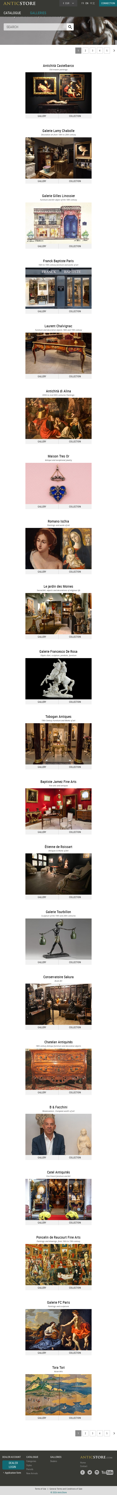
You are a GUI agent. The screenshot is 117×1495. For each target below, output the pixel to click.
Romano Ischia (58, 521)
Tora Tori (58, 1367)
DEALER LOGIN (13, 1465)
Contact (83, 1466)
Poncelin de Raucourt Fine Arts (58, 1237)
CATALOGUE (12, 12)
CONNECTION (108, 3)
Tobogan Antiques (58, 716)
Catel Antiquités (58, 1172)
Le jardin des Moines (58, 586)
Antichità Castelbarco (58, 65)
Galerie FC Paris (58, 1302)
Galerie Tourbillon (58, 911)
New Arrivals (32, 1473)
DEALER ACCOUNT (11, 1457)
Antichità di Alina (58, 391)
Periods (29, 1469)
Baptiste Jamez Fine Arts (58, 781)
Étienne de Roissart (58, 846)
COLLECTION (75, 116)
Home (83, 1462)
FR (82, 3)
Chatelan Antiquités (58, 1042)
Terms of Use (40, 1488)
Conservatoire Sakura (58, 976)
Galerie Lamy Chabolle (58, 130)
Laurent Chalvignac (58, 325)
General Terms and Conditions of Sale (66, 1488)
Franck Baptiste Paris (58, 260)
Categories (31, 1461)
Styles (29, 1465)
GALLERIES (38, 12)
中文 (92, 3)
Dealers (53, 1461)
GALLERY (42, 116)
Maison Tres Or (58, 456)
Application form (13, 1472)
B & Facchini (58, 1107)
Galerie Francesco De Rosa (58, 651)
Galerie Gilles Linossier (58, 195)
